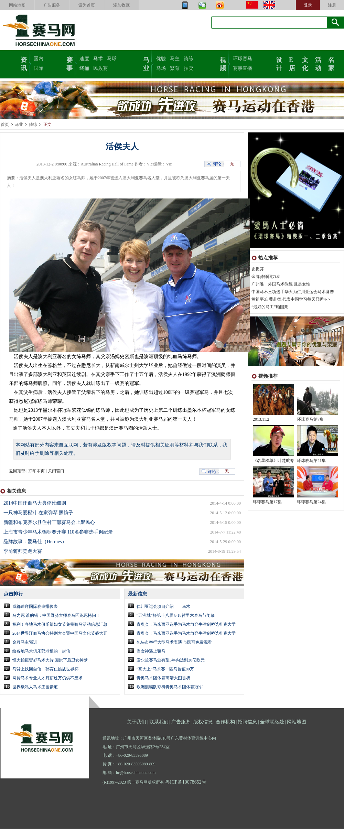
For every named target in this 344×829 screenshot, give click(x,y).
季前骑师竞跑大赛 (22, 551)
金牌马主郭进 (24, 642)
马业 (146, 63)
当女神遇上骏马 (151, 651)
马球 (112, 58)
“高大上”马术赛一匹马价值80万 (165, 669)
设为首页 (86, 5)
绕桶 (84, 68)
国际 (38, 68)
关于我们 (136, 722)
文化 (305, 63)
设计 (279, 63)
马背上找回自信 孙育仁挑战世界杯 (45, 669)
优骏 (161, 58)
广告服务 (52, 5)
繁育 (175, 68)
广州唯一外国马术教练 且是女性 (280, 284)
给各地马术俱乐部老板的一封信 (41, 651)
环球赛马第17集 (267, 502)
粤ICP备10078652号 (185, 782)
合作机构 (225, 722)
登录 (308, 5)
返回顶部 (17, 471)
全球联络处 (272, 722)
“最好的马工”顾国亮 (269, 307)
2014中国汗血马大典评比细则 (34, 503)
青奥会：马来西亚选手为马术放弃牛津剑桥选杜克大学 (186, 624)
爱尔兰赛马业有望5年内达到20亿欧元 (171, 660)
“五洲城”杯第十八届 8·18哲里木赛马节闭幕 (176, 615)
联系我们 (159, 722)
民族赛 (100, 68)
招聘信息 (247, 722)
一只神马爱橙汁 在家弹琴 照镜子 (38, 513)
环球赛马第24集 (311, 502)
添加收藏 (121, 5)
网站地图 (17, 5)
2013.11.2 (261, 419)
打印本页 (36, 471)
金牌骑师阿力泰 (265, 276)
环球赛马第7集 (310, 419)
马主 (175, 58)
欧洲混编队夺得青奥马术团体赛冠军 (170, 687)
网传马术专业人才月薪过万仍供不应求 (47, 678)
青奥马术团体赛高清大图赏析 (163, 678)
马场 (161, 68)
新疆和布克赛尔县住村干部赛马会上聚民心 (49, 522)
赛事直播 (242, 68)
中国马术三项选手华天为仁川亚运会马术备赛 (292, 292)
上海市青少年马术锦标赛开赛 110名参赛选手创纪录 (58, 532)
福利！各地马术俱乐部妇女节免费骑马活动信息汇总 (59, 624)
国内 (38, 58)
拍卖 (188, 68)
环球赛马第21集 (311, 461)
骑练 (188, 58)
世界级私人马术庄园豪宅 (35, 687)
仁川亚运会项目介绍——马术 (163, 606)
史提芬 (257, 269)
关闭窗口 (56, 471)
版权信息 (203, 722)
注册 (332, 5)
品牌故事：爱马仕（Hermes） (35, 542)
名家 (331, 63)
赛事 (69, 63)
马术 (98, 58)
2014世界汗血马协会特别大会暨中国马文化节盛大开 (59, 633)
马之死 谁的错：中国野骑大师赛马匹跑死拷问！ (56, 615)
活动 (318, 63)
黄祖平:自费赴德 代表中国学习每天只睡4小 (290, 299)
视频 (223, 63)
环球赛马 (242, 58)
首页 (5, 124)
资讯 (24, 63)
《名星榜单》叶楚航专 (273, 461)
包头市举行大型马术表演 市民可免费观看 (174, 642)
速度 (84, 58)
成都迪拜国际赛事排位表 (35, 606)
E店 (292, 63)
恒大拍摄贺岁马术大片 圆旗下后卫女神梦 (50, 660)
